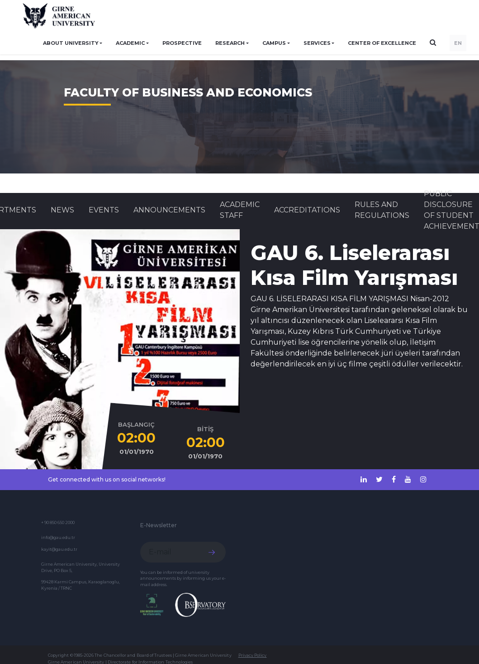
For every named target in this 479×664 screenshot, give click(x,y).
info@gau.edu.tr (58, 537)
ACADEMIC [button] (130, 43)
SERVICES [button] (317, 43)
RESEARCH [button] (230, 43)
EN (458, 43)
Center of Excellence (382, 43)
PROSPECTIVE (182, 43)
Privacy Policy (252, 655)
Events (104, 210)
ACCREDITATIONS (307, 210)
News (62, 210)
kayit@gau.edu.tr (59, 549)
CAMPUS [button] (274, 43)
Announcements (169, 210)
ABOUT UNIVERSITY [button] (71, 43)
